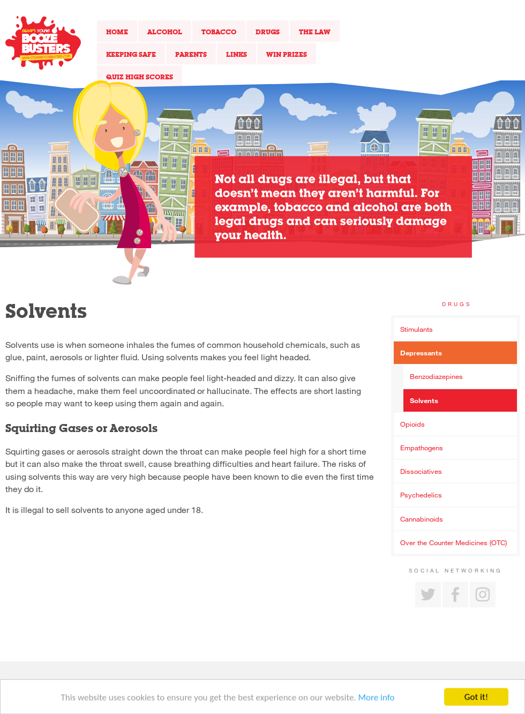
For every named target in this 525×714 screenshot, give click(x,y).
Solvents (424, 400)
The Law (315, 31)
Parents (191, 54)
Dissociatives (421, 471)
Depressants (421, 352)
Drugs (268, 31)
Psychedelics (421, 494)
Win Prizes (286, 54)
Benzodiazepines (436, 376)
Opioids (412, 424)
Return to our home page (43, 43)
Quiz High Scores (139, 76)
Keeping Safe (131, 54)
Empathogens (421, 447)
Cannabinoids (421, 519)
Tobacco (218, 31)
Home (117, 31)
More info (376, 699)
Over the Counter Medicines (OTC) (453, 542)
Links (236, 54)
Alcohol (164, 31)
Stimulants (416, 329)
